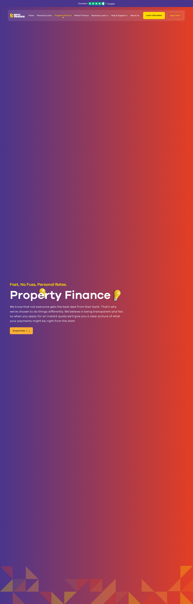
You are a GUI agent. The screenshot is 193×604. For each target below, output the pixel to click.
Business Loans (99, 15)
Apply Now (175, 15)
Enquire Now (21, 330)
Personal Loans (44, 15)
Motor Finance (81, 15)
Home (31, 15)
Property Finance (63, 15)
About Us (134, 15)
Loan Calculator (154, 15)
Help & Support (118, 15)
